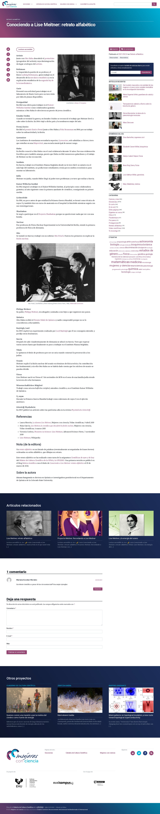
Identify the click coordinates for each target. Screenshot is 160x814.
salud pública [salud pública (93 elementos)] (146, 269)
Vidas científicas (115, 228)
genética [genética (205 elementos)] (141, 254)
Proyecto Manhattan (46, 214)
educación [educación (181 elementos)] (113, 251)
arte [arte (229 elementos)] (129, 241)
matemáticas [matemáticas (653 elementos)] (120, 262)
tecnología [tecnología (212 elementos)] (126, 272)
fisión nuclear (22, 239)
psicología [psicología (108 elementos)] (124, 269)
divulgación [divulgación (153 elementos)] (142, 248)
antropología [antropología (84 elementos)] (113, 242)
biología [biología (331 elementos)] (114, 244)
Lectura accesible (25, 49)
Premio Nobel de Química (44, 320)
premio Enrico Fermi (34, 129)
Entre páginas (114, 210)
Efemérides (113, 202)
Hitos (111, 215)
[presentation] (131, 87)
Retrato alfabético (13, 19)
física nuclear (114, 57)
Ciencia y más (114, 199)
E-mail (9, 636)
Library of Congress (80, 103)
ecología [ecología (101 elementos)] (149, 247)
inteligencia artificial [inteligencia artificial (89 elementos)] (127, 259)
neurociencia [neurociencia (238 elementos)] (136, 265)
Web (8, 644)
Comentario (11, 608)
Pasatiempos (114, 218)
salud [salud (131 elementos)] (140, 269)
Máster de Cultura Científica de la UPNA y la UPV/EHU (41, 460)
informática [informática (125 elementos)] (147, 257)
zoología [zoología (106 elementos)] (138, 272)
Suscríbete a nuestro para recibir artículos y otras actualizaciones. (130, 67)
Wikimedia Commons (76, 303)
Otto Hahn (29, 58)
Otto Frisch (59, 236)
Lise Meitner (25, 438)
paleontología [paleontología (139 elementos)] (148, 266)
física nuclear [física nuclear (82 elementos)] (133, 254)
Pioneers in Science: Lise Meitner (48, 432)
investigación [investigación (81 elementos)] (144, 259)
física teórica (124, 57)
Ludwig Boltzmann (30, 75)
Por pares (112, 220)
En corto (112, 204)
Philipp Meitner (31, 312)
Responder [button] (98, 589)
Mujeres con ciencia (107, 753)
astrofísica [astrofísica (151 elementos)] (135, 242)
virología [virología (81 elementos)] (133, 272)
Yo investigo (113, 231)
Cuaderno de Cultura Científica (21, 686)
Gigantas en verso (115, 212)
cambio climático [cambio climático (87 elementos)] (114, 247)
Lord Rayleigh (62, 331)
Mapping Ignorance (117, 686)
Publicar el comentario (16, 652)
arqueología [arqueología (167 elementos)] (122, 242)
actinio (39, 64)
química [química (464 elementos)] (133, 268)
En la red (112, 207)
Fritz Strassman (66, 129)
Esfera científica (29, 463)
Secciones (49, 753)
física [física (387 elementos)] (126, 253)
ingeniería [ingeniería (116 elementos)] (118, 259)
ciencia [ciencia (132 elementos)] (122, 248)
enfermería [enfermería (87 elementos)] (122, 251)
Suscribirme (146, 72)
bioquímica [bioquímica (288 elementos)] (137, 244)
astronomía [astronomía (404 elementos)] (146, 241)
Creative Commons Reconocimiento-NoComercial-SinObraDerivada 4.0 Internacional (62, 809)
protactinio (49, 58)
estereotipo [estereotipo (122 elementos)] (135, 251)
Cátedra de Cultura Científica (76, 753)
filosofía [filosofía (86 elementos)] (120, 254)
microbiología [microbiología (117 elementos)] (146, 262)
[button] (8, 49)
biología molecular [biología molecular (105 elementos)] (125, 245)
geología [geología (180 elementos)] (149, 254)
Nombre (10, 628)
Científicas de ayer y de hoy (82, 457)
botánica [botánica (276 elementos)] (147, 244)
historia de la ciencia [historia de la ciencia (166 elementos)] (120, 257)
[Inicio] (9, 4)
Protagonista (113, 223)
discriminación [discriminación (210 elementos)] (131, 247)
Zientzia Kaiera (64, 686)
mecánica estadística (39, 78)
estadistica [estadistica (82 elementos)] (128, 251)
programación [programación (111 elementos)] (116, 269)
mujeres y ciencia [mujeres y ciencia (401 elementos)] (119, 265)
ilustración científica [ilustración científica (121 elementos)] (135, 257)
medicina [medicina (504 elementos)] (136, 262)
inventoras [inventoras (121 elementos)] (136, 259)
